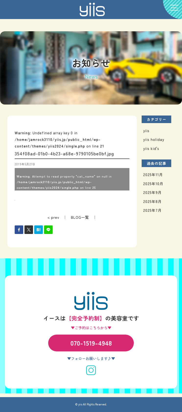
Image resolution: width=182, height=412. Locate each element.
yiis (146, 130)
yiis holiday (153, 139)
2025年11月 (153, 174)
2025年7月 (152, 210)
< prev (53, 217)
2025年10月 (153, 183)
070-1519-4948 (91, 343)
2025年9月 (152, 192)
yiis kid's (151, 148)
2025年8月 (152, 201)
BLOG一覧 (80, 217)
